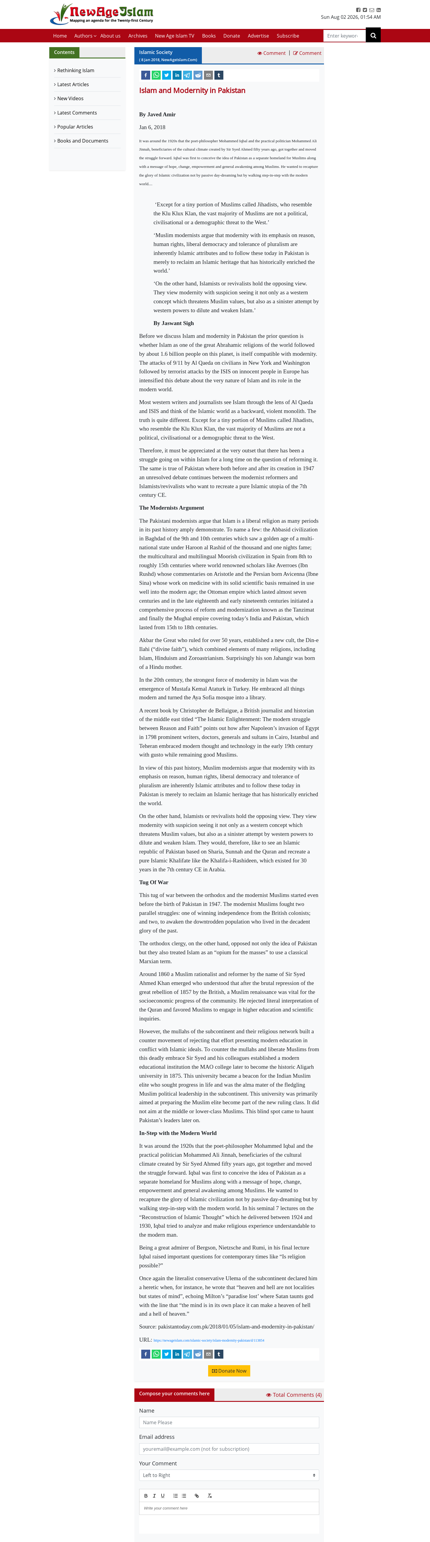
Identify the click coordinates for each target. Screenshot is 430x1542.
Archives (138, 36)
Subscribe (288, 36)
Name (146, 1410)
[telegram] (187, 74)
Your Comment (158, 1463)
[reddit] (198, 74)
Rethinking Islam (75, 70)
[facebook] (145, 74)
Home (60, 36)
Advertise (258, 36)
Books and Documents (82, 140)
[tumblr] (218, 74)
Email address (157, 1436)
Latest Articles (73, 84)
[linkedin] (177, 74)
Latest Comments (77, 112)
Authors (83, 36)
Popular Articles (75, 126)
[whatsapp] (156, 74)
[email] (208, 74)
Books (209, 36)
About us (110, 36)
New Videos (70, 98)
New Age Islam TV (174, 36)
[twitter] (166, 74)
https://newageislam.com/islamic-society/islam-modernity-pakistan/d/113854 (209, 1340)
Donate (231, 36)
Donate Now (229, 1371)
